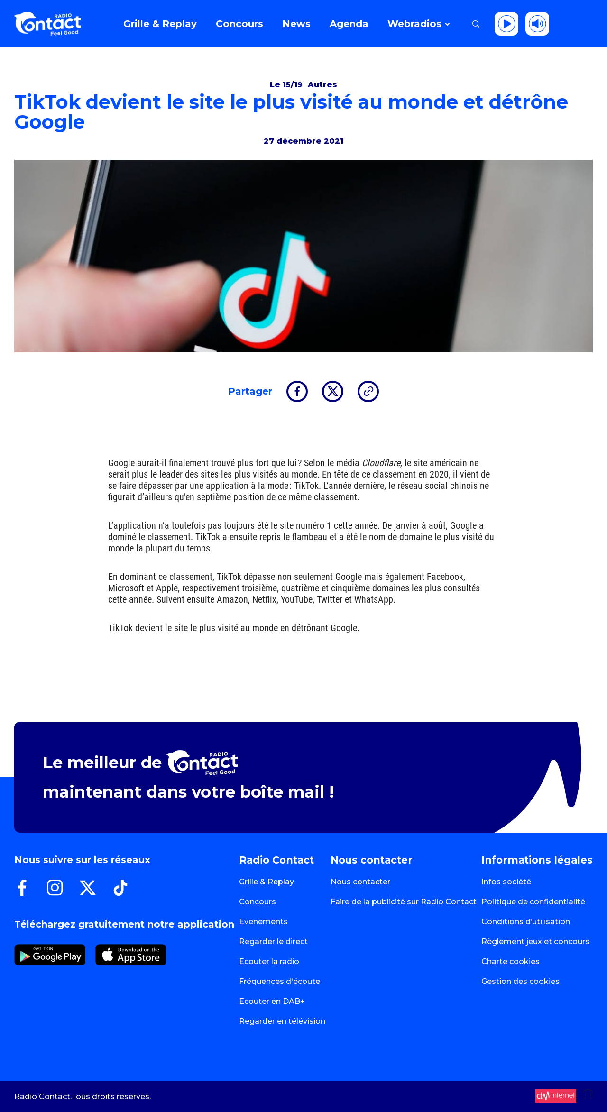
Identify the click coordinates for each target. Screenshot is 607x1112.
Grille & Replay (266, 881)
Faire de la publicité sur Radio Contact (404, 901)
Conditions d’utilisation (525, 921)
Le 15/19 (287, 84)
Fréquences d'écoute (279, 981)
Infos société (506, 881)
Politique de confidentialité (533, 901)
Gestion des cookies (520, 981)
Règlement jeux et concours (535, 941)
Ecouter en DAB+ (272, 1001)
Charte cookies (510, 961)
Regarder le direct (273, 941)
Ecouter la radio (269, 961)
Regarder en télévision (282, 1021)
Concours (257, 901)
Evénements (263, 921)
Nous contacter (360, 881)
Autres (322, 84)
